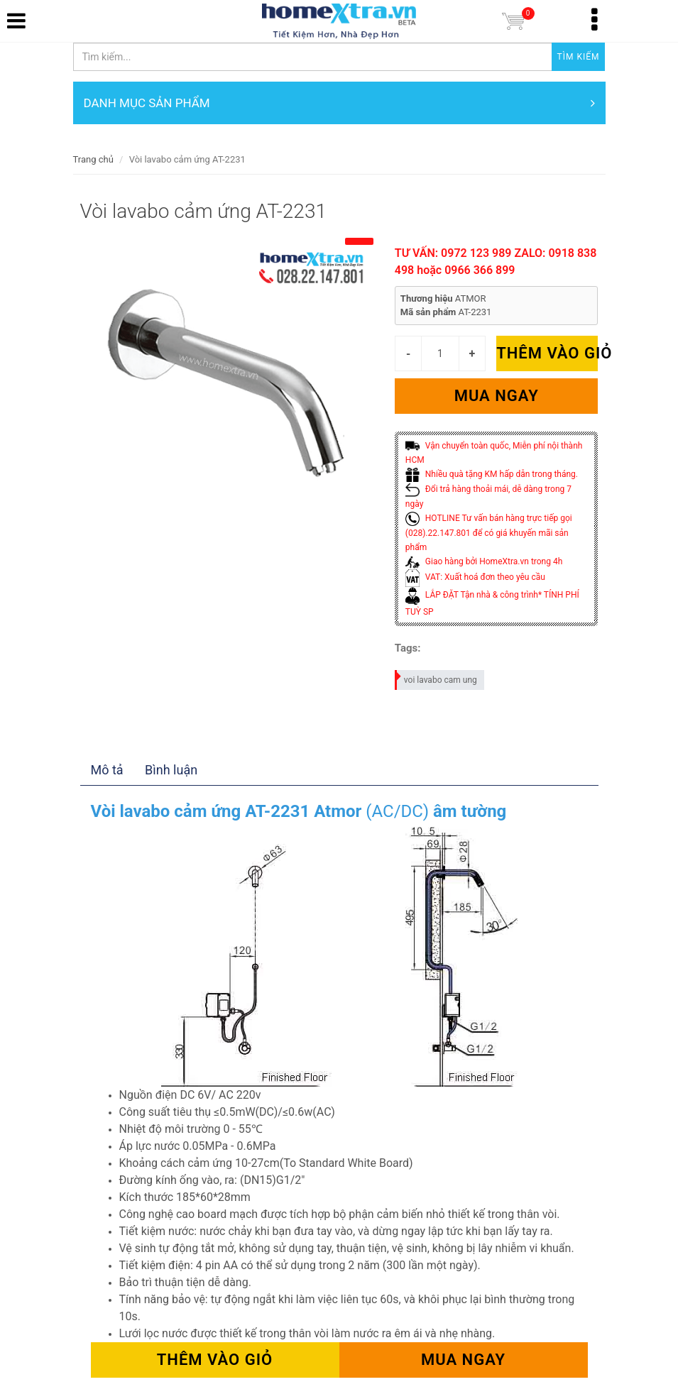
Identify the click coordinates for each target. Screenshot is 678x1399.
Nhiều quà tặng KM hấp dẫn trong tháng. (491, 474)
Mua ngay (496, 396)
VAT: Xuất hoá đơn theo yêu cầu (475, 577)
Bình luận (171, 769)
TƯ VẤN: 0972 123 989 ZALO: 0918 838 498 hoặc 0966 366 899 (496, 261)
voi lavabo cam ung (436, 677)
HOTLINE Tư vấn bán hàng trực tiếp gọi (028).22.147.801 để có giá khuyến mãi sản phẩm (488, 532)
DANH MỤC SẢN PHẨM (339, 103)
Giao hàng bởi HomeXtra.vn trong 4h (483, 561)
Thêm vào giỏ (547, 353)
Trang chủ (93, 159)
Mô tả (107, 769)
